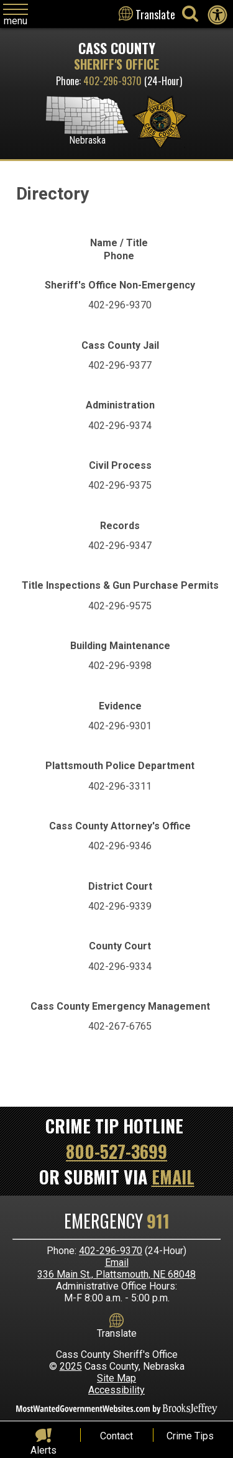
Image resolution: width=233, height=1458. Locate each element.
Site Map (116, 1378)
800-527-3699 (116, 1151)
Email (173, 1176)
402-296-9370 (112, 80)
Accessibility (116, 1390)
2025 (71, 1366)
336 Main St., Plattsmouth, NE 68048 (116, 1274)
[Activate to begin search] (190, 13)
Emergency (117, 1221)
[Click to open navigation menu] (15, 15)
